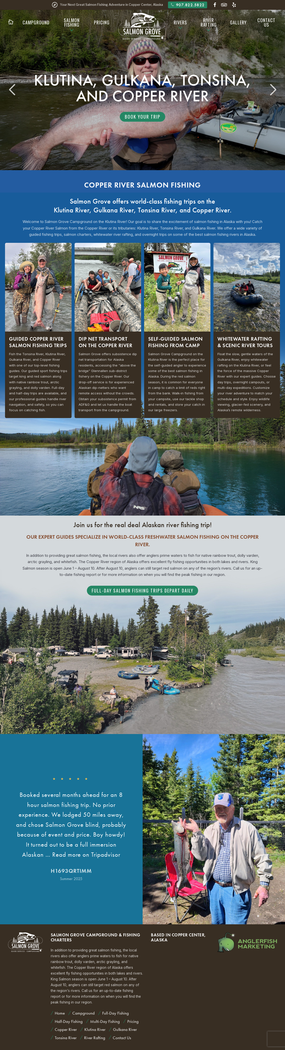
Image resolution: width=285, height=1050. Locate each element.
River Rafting (209, 22)
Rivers (180, 22)
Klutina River (71, 210)
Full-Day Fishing (115, 1013)
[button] (273, 90)
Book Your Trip (142, 116)
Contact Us (266, 22)
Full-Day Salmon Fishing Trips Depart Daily (142, 590)
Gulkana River (113, 210)
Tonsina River (157, 210)
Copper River (211, 210)
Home (60, 1013)
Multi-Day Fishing (105, 1021)
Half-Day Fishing (69, 1021)
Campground (36, 22)
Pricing (101, 22)
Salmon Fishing (72, 22)
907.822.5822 (187, 5)
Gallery (238, 22)
